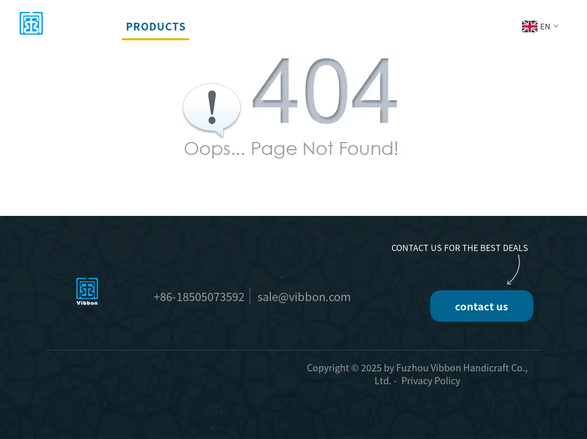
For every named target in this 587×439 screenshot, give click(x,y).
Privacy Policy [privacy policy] (430, 380)
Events (284, 26)
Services (224, 26)
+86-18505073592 (199, 296)
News (398, 26)
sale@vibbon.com (304, 296)
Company (343, 26)
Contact (452, 26)
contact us (481, 306)
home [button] (97, 26)
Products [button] (156, 26)
